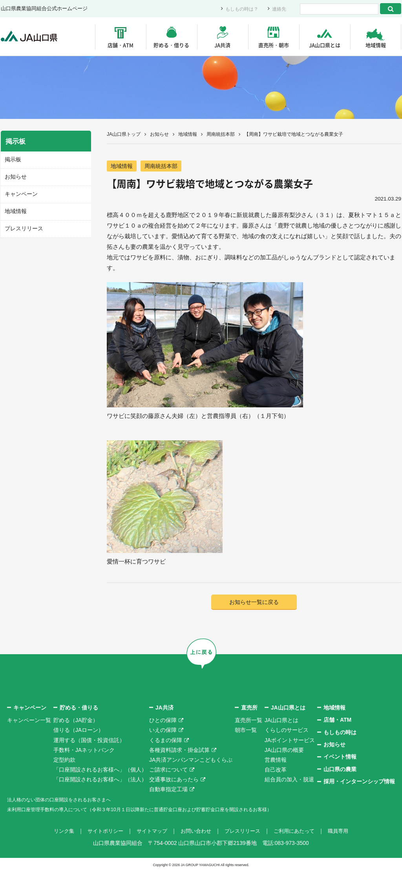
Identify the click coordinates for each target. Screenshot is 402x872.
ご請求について (168, 770)
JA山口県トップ (124, 134)
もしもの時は (339, 733)
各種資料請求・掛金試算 (179, 750)
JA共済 (222, 45)
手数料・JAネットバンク (84, 750)
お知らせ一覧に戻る (254, 603)
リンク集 (57, 831)
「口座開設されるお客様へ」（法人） (100, 780)
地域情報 (375, 45)
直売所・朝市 (273, 45)
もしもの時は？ (239, 9)
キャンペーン (20, 193)
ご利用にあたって (299, 831)
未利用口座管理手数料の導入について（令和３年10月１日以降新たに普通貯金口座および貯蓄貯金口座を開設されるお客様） (161, 810)
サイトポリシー (100, 831)
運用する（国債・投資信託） (89, 740)
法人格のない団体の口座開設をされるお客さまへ (67, 800)
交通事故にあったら (174, 780)
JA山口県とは (324, 45)
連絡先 (278, 9)
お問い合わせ (195, 831)
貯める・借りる (171, 45)
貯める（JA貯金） (75, 721)
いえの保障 (163, 731)
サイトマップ (149, 831)
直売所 (249, 708)
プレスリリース (22, 227)
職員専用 (345, 831)
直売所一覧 (248, 721)
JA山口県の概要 (284, 750)
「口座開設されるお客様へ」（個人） (100, 770)
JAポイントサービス (290, 740)
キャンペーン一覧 (29, 721)
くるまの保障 (165, 740)
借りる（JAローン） (78, 731)
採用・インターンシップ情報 (359, 782)
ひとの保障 (163, 721)
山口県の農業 (339, 769)
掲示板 (12, 159)
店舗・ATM (120, 45)
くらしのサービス (287, 731)
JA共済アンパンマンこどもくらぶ (190, 760)
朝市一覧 (246, 731)
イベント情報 (339, 757)
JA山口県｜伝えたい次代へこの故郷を (32, 37)
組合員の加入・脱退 (289, 780)
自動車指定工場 (168, 790)
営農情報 (276, 760)
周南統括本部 (220, 134)
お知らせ (159, 134)
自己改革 (276, 770)
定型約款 (64, 760)
